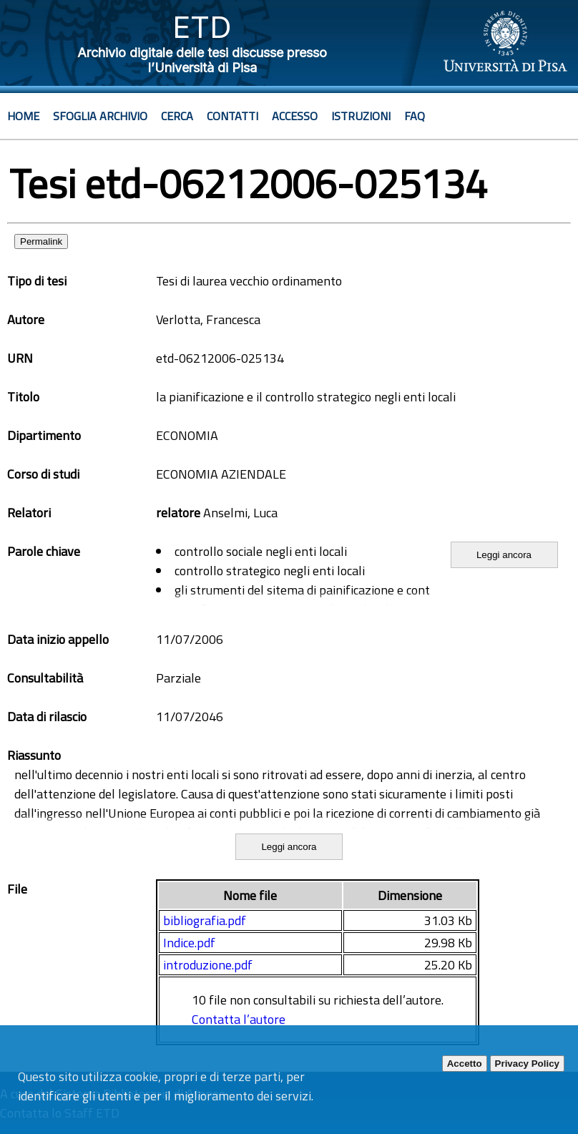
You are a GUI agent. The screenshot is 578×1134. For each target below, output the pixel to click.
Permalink (41, 241)
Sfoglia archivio (100, 115)
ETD (202, 27)
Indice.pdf (189, 942)
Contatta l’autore (238, 1019)
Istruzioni (361, 115)
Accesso (295, 115)
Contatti (232, 115)
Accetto (464, 1063)
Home (23, 115)
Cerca (177, 115)
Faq (414, 115)
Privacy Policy (527, 1063)
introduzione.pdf (208, 964)
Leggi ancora (504, 554)
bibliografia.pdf (204, 920)
